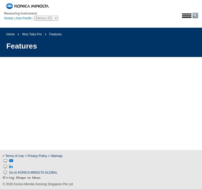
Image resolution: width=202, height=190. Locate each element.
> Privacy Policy (36, 156)
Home (10, 34)
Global (8, 18)
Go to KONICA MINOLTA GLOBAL (33, 172)
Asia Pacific (24, 18)
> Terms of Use (14, 156)
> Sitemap (55, 156)
